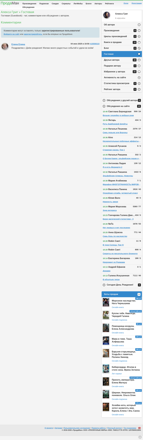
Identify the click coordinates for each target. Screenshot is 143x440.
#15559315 (94, 48)
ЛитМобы (78, 4)
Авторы (98, 4)
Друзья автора (120, 64)
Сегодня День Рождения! (124, 289)
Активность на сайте (115, 81)
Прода (10, 3)
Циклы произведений (120, 40)
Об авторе (109, 29)
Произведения (29, 4)
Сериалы (66, 4)
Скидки (55, 4)
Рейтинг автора (120, 93)
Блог (120, 52)
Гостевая (108, 58)
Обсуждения (28, 7)
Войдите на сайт (11, 38)
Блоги (88, 4)
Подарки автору (120, 69)
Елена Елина (18, 48)
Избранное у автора (120, 75)
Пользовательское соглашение (77, 432)
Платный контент (114, 432)
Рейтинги (109, 4)
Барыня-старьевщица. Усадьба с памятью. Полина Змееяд (124, 358)
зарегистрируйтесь (33, 38)
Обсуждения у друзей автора (124, 104)
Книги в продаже (120, 46)
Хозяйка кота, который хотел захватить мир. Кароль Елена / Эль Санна (126, 412)
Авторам (58, 432)
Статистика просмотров (120, 87)
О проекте (49, 432)
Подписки (44, 4)
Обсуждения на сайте (124, 110)
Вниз (140, 437)
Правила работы (99, 432)
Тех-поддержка (130, 432)
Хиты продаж (122, 298)
